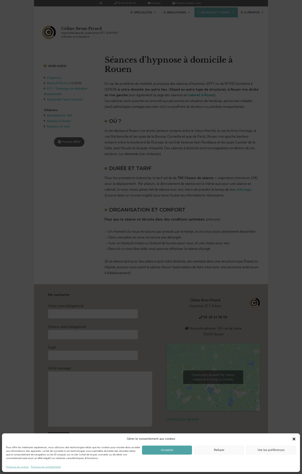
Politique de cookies (17, 467)
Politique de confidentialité (46, 467)
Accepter (167, 450)
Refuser (219, 450)
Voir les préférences (271, 450)
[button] (294, 439)
